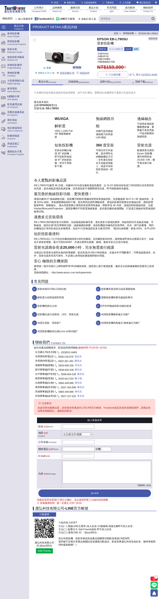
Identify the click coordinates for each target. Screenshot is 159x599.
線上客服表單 (25, 19)
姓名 (40, 426)
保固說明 (82, 73)
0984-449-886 (66, 383)
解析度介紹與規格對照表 (50, 297)
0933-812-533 (66, 378)
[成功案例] (129, 9)
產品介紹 (47, 81)
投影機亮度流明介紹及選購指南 (118, 289)
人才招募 (125, 2)
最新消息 (69, 2)
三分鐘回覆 (113, 74)
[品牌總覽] (57, 9)
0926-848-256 (66, 365)
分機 (98, 449)
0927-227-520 (68, 396)
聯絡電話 (43, 449)
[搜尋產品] (127, 18)
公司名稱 (43, 442)
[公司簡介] (38, 9)
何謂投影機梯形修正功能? (115, 314)
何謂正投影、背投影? (49, 323)
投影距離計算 (65, 73)
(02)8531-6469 (149, 74)
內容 (40, 473)
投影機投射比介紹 (47, 306)
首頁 (54, 2)
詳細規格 (79, 81)
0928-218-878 (65, 356)
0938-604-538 (66, 370)
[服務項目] (75, 9)
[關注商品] (154, 578)
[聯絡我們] (148, 9)
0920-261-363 (65, 361)
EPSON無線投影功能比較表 (116, 306)
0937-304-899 (68, 387)
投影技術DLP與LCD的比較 (51, 289)
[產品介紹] (93, 9)
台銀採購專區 (89, 2)
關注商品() (143, 2)
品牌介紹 (110, 81)
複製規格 (153, 38)
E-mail (41, 456)
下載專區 (108, 2)
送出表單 (95, 493)
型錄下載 (142, 82)
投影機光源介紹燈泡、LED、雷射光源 (58, 314)
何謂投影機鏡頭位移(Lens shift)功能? (57, 331)
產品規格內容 (58, 92)
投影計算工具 (87, 19)
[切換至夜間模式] (156, 2)
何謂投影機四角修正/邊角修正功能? (120, 323)
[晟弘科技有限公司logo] (15, 12)
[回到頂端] (154, 593)
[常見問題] (111, 9)
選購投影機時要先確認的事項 (117, 297)
